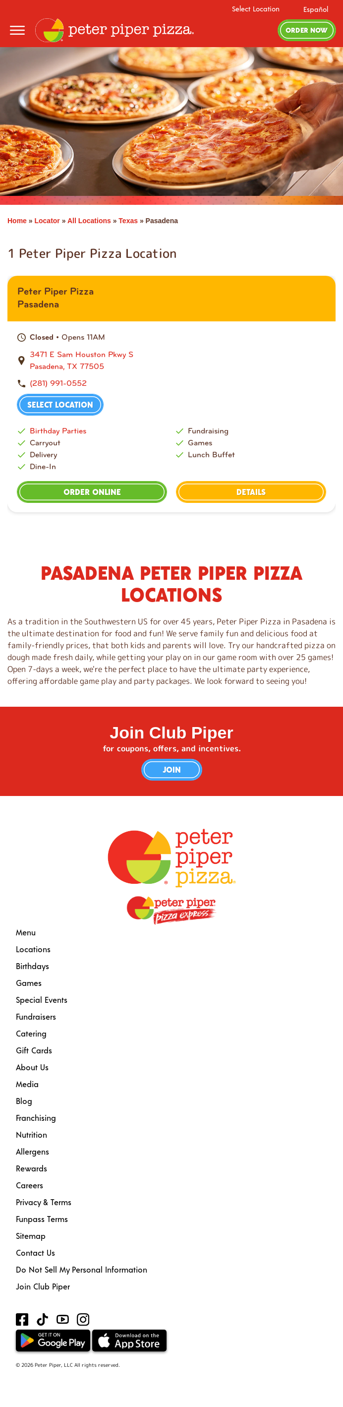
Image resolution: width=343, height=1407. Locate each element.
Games (29, 982)
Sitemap (31, 1235)
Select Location (256, 9)
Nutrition (31, 1134)
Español (315, 9)
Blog (24, 1100)
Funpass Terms (42, 1218)
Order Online (92, 491)
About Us (32, 1067)
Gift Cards (34, 1050)
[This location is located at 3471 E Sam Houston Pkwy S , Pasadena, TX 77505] (178, 360)
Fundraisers (36, 1016)
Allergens (32, 1151)
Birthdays (32, 966)
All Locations (89, 221)
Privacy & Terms (43, 1202)
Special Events (41, 999)
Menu (26, 932)
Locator (46, 221)
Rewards (31, 1168)
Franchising (36, 1117)
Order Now (307, 30)
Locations (33, 949)
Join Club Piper (43, 1286)
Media (27, 1084)
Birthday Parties (58, 430)
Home (17, 221)
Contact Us (35, 1252)
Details (251, 491)
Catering (31, 1033)
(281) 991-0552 (58, 383)
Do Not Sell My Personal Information (81, 1269)
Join (172, 769)
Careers (29, 1185)
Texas (128, 221)
